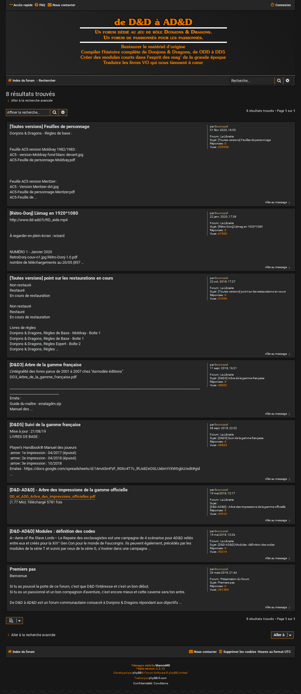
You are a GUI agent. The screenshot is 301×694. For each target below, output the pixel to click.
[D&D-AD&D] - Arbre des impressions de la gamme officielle (247, 506)
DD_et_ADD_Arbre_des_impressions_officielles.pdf (53, 496)
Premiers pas (226, 582)
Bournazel (221, 126)
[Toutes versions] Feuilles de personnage (244, 140)
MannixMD (162, 665)
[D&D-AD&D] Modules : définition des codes (246, 544)
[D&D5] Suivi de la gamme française (240, 438)
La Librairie (227, 136)
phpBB (137, 672)
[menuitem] (39, 5)
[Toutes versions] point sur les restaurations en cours (252, 291)
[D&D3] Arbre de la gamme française (241, 378)
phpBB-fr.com (158, 678)
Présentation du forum (234, 579)
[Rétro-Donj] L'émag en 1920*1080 (240, 226)
